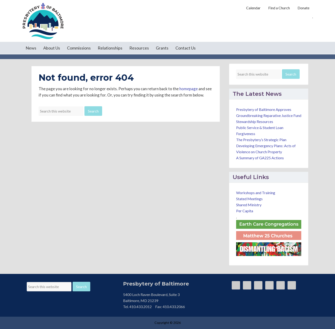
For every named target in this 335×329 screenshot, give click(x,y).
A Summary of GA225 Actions (260, 158)
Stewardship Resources (254, 121)
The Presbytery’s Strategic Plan (261, 139)
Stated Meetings (249, 198)
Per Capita (244, 211)
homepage (188, 88)
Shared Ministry (248, 205)
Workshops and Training (255, 192)
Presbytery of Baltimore (43, 21)
